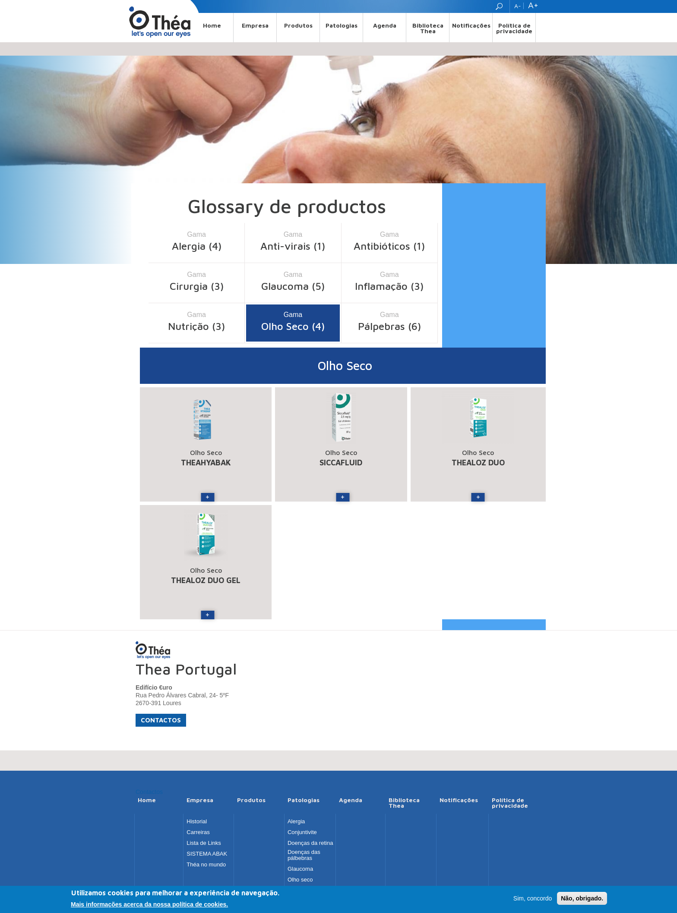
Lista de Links (204, 843)
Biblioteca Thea (427, 28)
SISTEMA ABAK (207, 854)
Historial (197, 822)
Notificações (471, 25)
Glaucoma (300, 869)
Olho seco (300, 880)
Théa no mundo (206, 865)
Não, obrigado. (582, 899)
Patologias (341, 25)
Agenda (384, 25)
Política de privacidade (514, 28)
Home (212, 25)
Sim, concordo (532, 899)
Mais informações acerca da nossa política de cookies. (149, 905)
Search (500, 6)
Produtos (298, 25)
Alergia (296, 822)
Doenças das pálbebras (304, 855)
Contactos (161, 720)
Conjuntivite (302, 832)
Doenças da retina (310, 843)
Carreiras (198, 832)
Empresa (255, 25)
